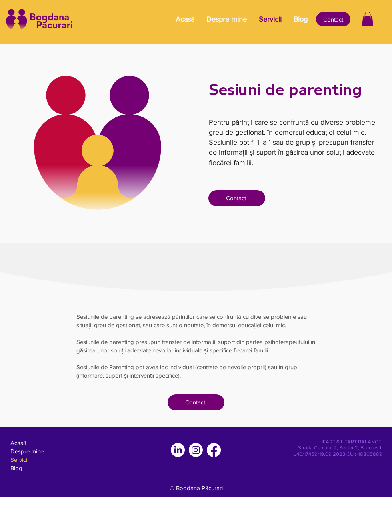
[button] (368, 19)
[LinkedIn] (178, 450)
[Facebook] (214, 450)
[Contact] (333, 19)
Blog (16, 468)
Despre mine (27, 451)
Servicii (19, 459)
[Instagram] (196, 450)
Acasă (18, 443)
